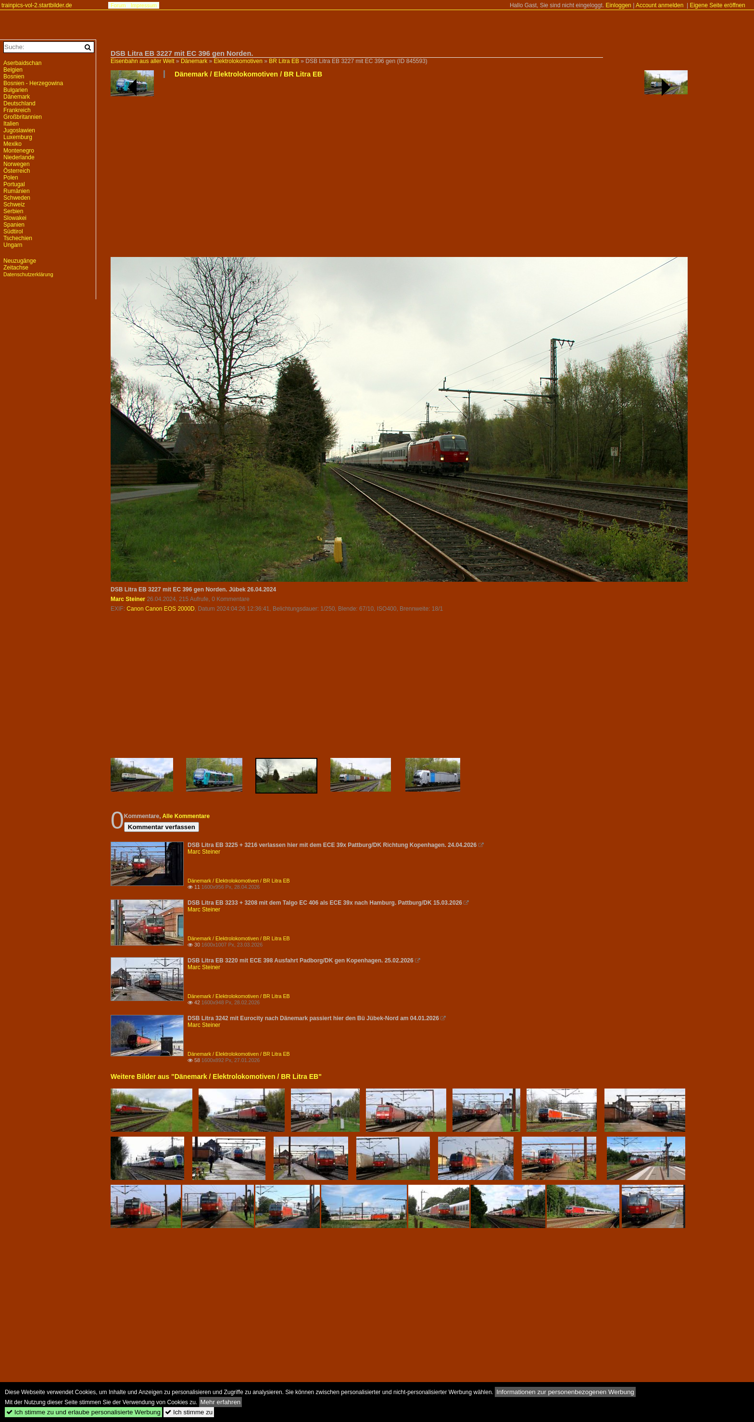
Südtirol (13, 231)
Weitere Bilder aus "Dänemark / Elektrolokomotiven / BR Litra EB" (216, 1076)
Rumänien (16, 191)
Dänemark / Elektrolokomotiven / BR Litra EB (248, 74)
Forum (118, 5)
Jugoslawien (19, 130)
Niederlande (19, 157)
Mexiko (12, 144)
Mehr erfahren (221, 1402)
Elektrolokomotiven (238, 61)
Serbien (13, 211)
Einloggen (618, 5)
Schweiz (14, 204)
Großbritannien (22, 117)
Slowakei (14, 218)
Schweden (16, 197)
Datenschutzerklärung (28, 274)
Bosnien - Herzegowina (33, 83)
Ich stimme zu (189, 1412)
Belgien (13, 69)
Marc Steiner (128, 599)
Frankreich (17, 110)
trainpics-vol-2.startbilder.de (36, 5)
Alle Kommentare (186, 816)
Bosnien (13, 76)
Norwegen (16, 164)
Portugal (14, 184)
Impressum (144, 5)
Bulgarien (15, 90)
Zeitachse (15, 267)
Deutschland (19, 103)
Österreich (16, 170)
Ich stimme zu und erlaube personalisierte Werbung (83, 1412)
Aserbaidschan (22, 63)
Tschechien (17, 238)
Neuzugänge (19, 260)
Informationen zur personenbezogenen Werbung (565, 1392)
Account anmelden (659, 5)
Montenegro (18, 150)
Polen (10, 177)
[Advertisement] (399, 171)
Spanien (14, 224)
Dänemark (194, 61)
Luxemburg (17, 137)
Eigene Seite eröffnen (717, 5)
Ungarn (12, 245)
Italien (11, 123)
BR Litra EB (284, 61)
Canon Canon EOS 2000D (160, 608)
